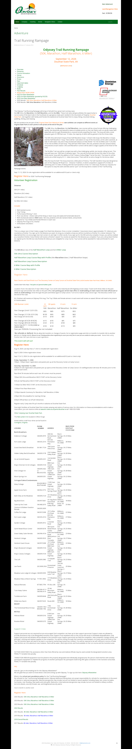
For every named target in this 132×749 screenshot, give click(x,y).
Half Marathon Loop (41, 250)
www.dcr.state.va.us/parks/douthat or (53, 409)
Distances (20, 71)
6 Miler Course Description (25, 269)
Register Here (21, 176)
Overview (20, 69)
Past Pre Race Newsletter (25, 95)
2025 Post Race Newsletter (26, 98)
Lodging (20, 87)
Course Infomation (23, 73)
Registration (21, 93)
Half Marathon (46, 100)
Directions (20, 77)
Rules (19, 89)
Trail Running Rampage (31, 40)
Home (17, 22)
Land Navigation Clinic (110, 9)
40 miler (26, 712)
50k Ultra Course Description (26, 253)
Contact (60, 22)
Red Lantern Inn (22, 417)
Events (40, 22)
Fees (18, 81)
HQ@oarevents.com (84, 743)
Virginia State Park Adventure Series (51, 123)
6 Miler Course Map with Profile (27, 265)
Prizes (19, 79)
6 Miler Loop (61, 250)
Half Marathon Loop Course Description (30, 261)
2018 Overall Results (21, 719)
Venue (19, 75)
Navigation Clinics (50, 22)
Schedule (20, 85)
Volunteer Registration (25, 180)
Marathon (37, 100)
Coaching (32, 22)
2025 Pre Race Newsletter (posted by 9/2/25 (32, 96)
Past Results (21, 91)
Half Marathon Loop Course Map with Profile (32, 257)
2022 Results (18, 708)
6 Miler (54, 100)
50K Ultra (30, 100)
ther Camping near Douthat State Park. (28, 413)
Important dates (22, 83)
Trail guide (33, 284)
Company (24, 22)
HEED (36, 218)
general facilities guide (45, 284)
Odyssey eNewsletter (89, 673)
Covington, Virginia (20, 422)
